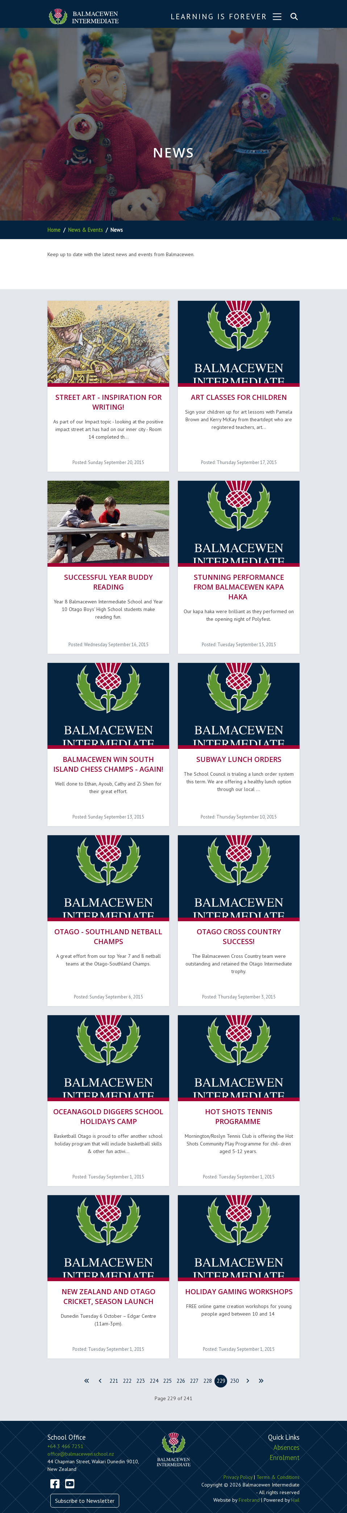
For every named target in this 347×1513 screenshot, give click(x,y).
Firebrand (249, 1484)
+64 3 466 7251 (65, 1430)
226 (180, 1365)
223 (140, 1365)
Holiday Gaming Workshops (239, 1276)
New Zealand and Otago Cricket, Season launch (108, 1281)
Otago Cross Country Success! (239, 926)
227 (194, 1365)
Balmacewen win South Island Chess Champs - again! (108, 756)
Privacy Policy (237, 1462)
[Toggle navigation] (277, 17)
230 (234, 1365)
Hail (295, 1484)
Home (53, 229)
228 (207, 1365)
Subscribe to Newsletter (84, 1485)
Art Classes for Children (239, 394)
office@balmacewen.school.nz (80, 1438)
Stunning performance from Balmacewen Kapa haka (238, 581)
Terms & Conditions (278, 1462)
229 (221, 1365)
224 (154, 1365)
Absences (286, 1431)
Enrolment (284, 1442)
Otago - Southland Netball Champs (108, 926)
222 (127, 1365)
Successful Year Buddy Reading (108, 577)
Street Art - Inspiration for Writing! (108, 399)
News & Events (85, 229)
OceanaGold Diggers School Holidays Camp (108, 1104)
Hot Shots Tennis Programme (238, 1104)
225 (167, 1365)
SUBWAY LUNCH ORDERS (238, 751)
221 (113, 1365)
